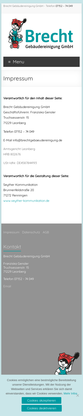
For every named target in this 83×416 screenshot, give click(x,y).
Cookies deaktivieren (41, 408)
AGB (46, 232)
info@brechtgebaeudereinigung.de (37, 140)
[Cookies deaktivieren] (77, 395)
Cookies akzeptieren (41, 400)
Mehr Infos (70, 393)
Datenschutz (31, 232)
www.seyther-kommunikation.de (26, 201)
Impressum (11, 232)
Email (7, 286)
